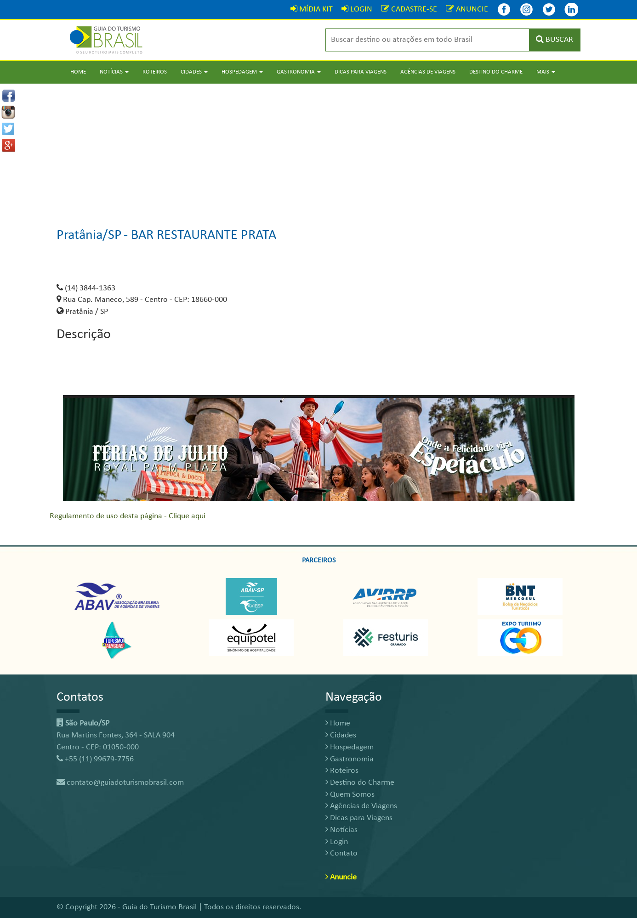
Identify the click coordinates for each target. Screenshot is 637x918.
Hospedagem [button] (242, 72)
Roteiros (154, 72)
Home (78, 72)
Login (336, 842)
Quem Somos (350, 794)
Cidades (340, 735)
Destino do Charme (496, 72)
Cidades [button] (194, 72)
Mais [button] (545, 72)
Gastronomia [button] (299, 72)
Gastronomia (349, 759)
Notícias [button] (114, 72)
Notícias (341, 830)
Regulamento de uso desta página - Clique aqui (127, 516)
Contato (341, 853)
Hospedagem (349, 747)
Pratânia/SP (89, 235)
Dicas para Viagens (361, 72)
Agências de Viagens (427, 72)
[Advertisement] (318, 148)
